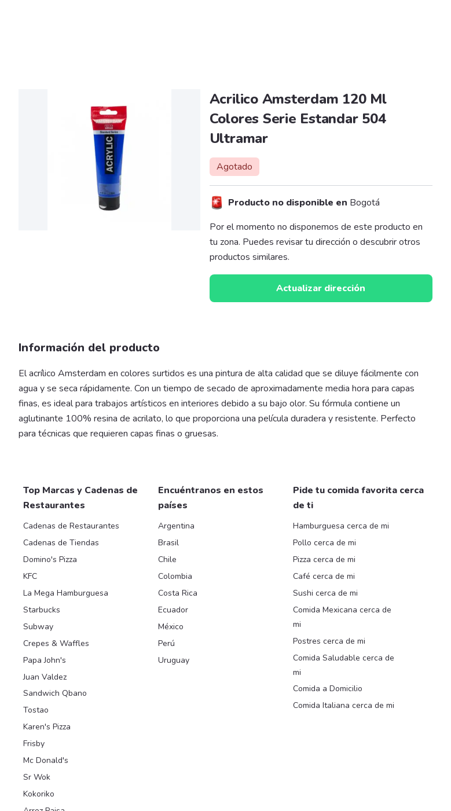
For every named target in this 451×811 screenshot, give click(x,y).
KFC (30, 576)
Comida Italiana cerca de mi (343, 705)
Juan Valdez (45, 676)
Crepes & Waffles (56, 643)
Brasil (168, 542)
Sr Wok (36, 777)
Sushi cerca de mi (325, 593)
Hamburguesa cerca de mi (341, 525)
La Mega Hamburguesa (65, 593)
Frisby (34, 743)
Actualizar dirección (320, 288)
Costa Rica (177, 593)
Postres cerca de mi (329, 641)
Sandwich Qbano (55, 693)
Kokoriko (38, 793)
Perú (166, 643)
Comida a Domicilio (327, 688)
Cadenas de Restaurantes (71, 525)
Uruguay (173, 660)
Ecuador (173, 609)
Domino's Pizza (50, 559)
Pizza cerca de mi (324, 559)
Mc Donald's (45, 760)
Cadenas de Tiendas (61, 542)
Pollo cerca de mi (324, 542)
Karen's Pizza (47, 726)
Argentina (176, 525)
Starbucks (41, 609)
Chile (167, 559)
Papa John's (44, 660)
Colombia (175, 576)
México (171, 626)
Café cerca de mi (324, 576)
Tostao (36, 709)
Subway (38, 626)
